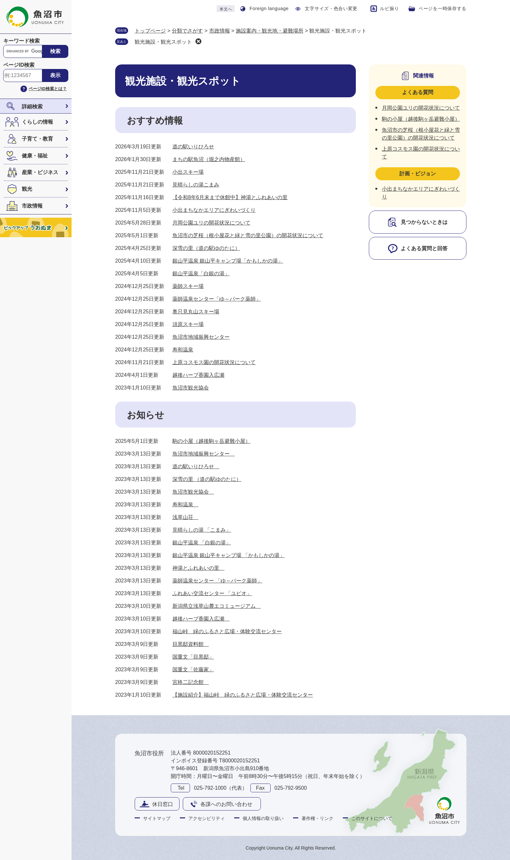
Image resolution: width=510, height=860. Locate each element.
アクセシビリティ (206, 818)
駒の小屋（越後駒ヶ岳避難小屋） (211, 441)
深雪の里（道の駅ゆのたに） (206, 248)
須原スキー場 (188, 324)
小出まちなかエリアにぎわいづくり (214, 210)
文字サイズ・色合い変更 (331, 8)
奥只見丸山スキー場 (195, 311)
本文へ (226, 9)
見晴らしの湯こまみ (195, 184)
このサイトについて (371, 818)
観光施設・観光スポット (163, 42)
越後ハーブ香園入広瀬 (198, 375)
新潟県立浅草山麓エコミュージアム (216, 606)
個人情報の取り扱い (263, 818)
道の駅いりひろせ (193, 146)
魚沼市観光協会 (190, 387)
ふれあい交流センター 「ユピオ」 (212, 593)
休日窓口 (162, 804)
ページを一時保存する (442, 8)
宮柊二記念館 (190, 682)
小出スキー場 (188, 172)
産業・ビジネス (40, 172)
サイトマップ (156, 818)
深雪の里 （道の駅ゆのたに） (206, 479)
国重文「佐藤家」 (193, 669)
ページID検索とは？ (48, 88)
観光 (27, 189)
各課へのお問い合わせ (226, 804)
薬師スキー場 (188, 286)
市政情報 (32, 206)
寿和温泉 (182, 349)
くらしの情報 (37, 122)
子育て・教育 (37, 139)
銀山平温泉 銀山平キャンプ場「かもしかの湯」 (227, 261)
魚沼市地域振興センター (201, 337)
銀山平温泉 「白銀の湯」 (201, 542)
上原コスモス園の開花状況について (214, 362)
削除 (198, 41)
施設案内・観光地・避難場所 (269, 31)
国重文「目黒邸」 (193, 657)
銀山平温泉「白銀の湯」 (201, 273)
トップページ (150, 31)
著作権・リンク (317, 818)
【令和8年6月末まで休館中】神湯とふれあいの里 (230, 197)
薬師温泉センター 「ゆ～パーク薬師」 (217, 580)
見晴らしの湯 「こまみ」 (201, 530)
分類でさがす (187, 31)
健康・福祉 (35, 155)
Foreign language (269, 8)
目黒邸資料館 (190, 644)
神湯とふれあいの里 (198, 568)
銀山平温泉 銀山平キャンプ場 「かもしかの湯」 (228, 555)
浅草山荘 (185, 517)
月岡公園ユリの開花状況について (211, 222)
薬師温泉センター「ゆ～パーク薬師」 (216, 299)
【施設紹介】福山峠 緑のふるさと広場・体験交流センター (242, 695)
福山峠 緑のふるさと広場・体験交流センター (227, 631)
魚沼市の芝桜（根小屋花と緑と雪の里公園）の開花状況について (247, 235)
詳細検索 (32, 106)
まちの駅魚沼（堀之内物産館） (208, 159)
